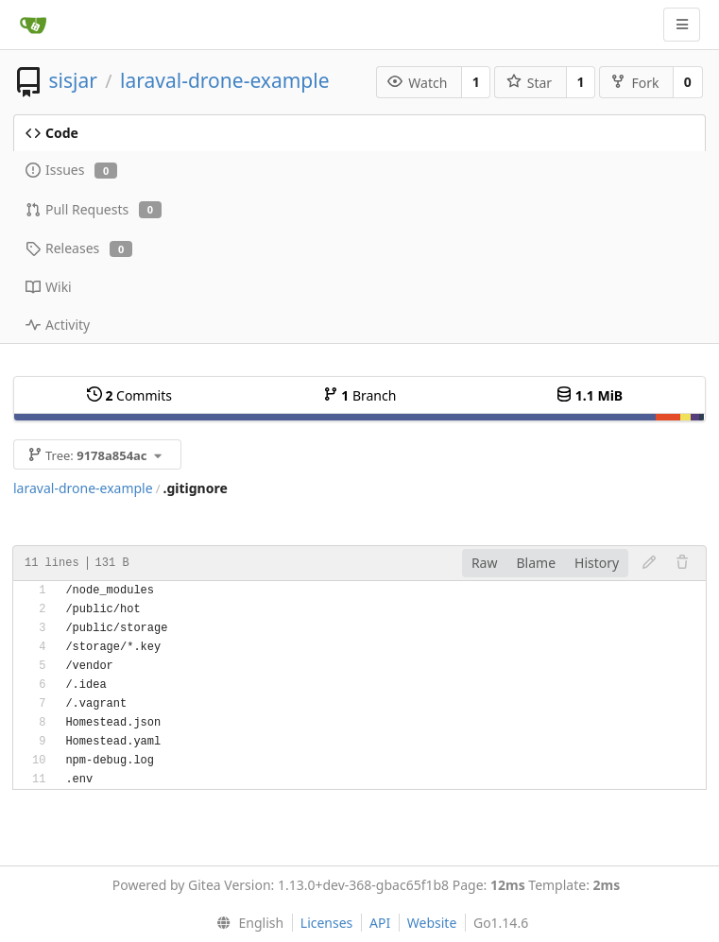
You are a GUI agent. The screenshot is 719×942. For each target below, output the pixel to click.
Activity (58, 325)
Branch (360, 395)
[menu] (246, 923)
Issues (71, 170)
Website (432, 923)
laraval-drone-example (224, 80)
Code (52, 133)
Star (529, 83)
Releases (79, 248)
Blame (536, 563)
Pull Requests (94, 209)
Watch (417, 83)
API (379, 923)
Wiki (49, 287)
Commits (129, 395)
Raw (484, 563)
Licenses (326, 923)
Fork (634, 83)
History (596, 563)
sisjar (72, 80)
